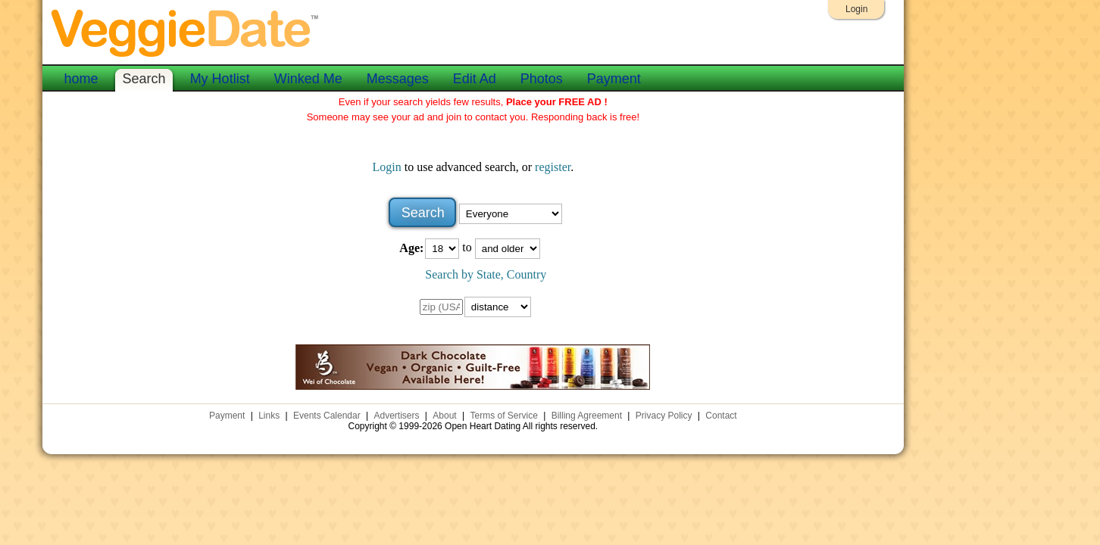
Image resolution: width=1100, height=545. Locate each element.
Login (856, 9)
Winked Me (308, 78)
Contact (720, 415)
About (444, 415)
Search (144, 78)
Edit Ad (474, 78)
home (81, 78)
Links (269, 415)
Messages (398, 78)
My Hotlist (220, 78)
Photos (541, 78)
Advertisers (397, 415)
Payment (614, 78)
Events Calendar (327, 415)
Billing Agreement (587, 415)
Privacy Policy (664, 415)
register (552, 166)
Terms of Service (503, 415)
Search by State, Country (485, 274)
